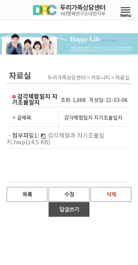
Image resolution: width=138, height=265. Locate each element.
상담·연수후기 (74, 85)
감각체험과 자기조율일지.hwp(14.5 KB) (56, 151)
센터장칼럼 (74, 52)
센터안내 (25, 52)
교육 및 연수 (25, 85)
